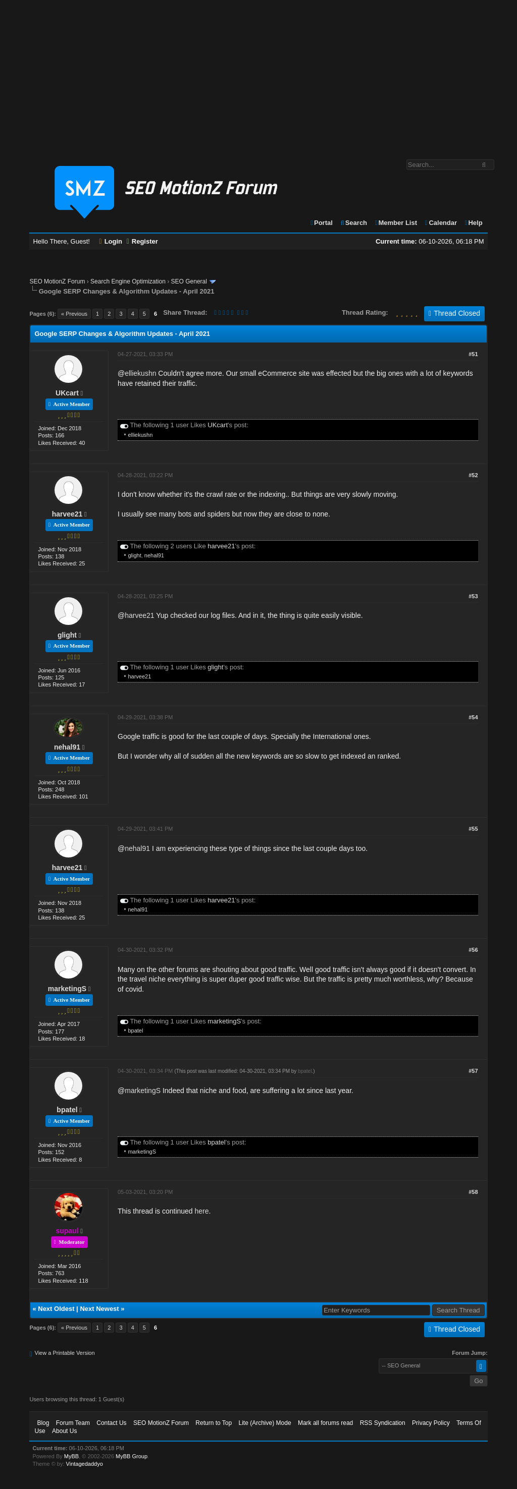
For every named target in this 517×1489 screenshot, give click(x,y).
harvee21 (67, 514)
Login (111, 241)
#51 (473, 354)
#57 (473, 1071)
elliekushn (140, 373)
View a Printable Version (65, 1353)
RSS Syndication (382, 1422)
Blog (43, 1422)
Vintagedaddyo (84, 1464)
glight (134, 555)
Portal (321, 222)
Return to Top (213, 1422)
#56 (473, 950)
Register (142, 241)
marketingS (67, 989)
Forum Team (73, 1422)
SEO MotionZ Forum (57, 281)
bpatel (135, 1030)
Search (353, 222)
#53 (473, 596)
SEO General (189, 281)
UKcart (67, 393)
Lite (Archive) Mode (265, 1422)
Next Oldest (56, 1308)
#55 (473, 829)
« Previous (74, 314)
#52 (473, 475)
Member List (395, 222)
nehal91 (154, 555)
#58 (473, 1192)
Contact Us (111, 1422)
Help (473, 222)
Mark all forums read (325, 1422)
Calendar (440, 222)
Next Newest (99, 1308)
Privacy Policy (431, 1422)
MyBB (71, 1456)
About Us (64, 1431)
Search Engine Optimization (128, 281)
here (202, 1211)
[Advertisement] (258, 74)
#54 (473, 717)
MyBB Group (131, 1456)
